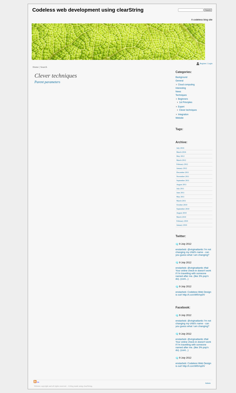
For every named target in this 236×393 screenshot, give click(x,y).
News (178, 91)
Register (203, 63)
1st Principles (185, 102)
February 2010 (182, 221)
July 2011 (180, 189)
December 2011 (182, 172)
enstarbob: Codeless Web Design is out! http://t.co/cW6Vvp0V (193, 293)
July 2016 (180, 148)
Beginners (183, 99)
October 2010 (181, 205)
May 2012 (180, 156)
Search (43, 67)
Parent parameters (47, 82)
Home (36, 67)
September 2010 (182, 209)
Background (181, 77)
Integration (183, 114)
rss (36, 382)
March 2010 (181, 217)
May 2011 (180, 197)
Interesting (181, 88)
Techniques (181, 95)
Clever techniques (188, 110)
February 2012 (182, 164)
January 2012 (181, 168)
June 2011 (180, 193)
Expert (181, 106)
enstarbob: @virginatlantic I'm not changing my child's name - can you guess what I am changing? (193, 252)
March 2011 (181, 201)
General (179, 80)
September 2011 (182, 180)
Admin (208, 383)
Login (210, 63)
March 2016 (181, 152)
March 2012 (181, 160)
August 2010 (181, 213)
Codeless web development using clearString (88, 10)
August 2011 (181, 185)
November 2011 (182, 176)
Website (179, 118)
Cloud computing (186, 84)
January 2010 (181, 225)
